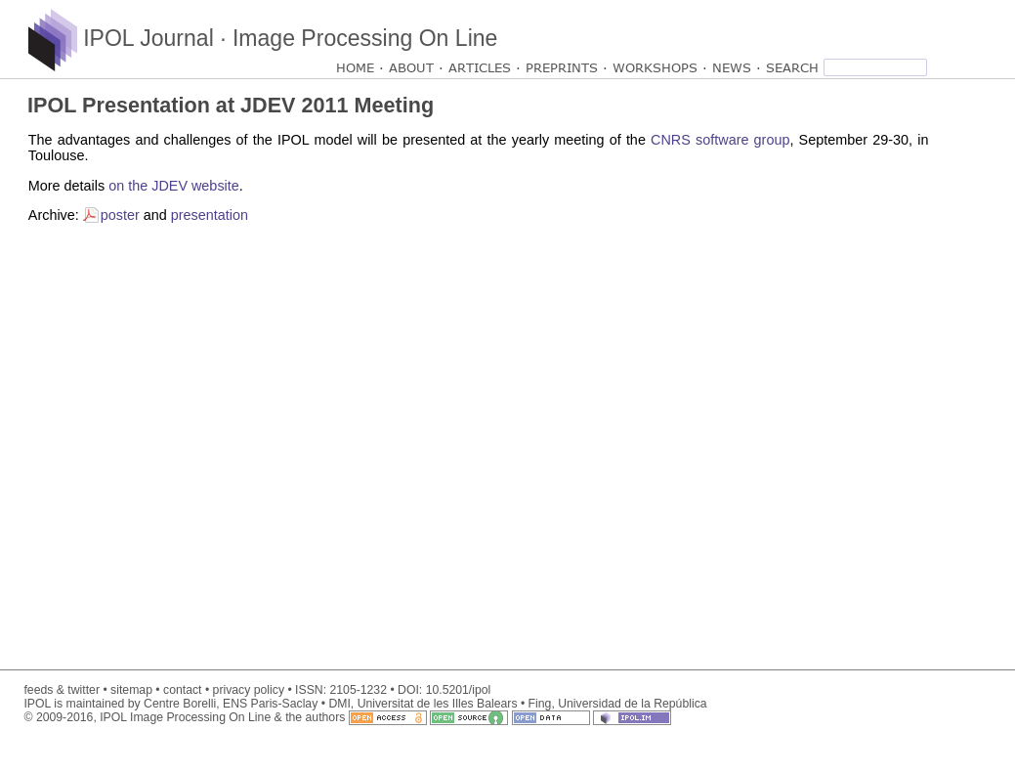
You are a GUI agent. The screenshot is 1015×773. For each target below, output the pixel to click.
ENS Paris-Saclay (270, 703)
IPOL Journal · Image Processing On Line (263, 38)
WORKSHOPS (655, 67)
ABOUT (411, 67)
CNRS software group (720, 140)
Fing (540, 703)
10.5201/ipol (458, 690)
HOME (355, 67)
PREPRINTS (562, 67)
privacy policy (248, 690)
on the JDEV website (173, 185)
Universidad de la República (632, 703)
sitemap (131, 690)
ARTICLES (479, 67)
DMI (339, 703)
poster (120, 215)
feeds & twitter (61, 690)
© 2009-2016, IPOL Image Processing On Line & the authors (347, 717)
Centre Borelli (180, 703)
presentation (209, 215)
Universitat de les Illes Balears (438, 703)
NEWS (731, 67)
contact (182, 690)
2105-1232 (358, 690)
